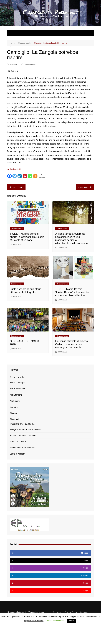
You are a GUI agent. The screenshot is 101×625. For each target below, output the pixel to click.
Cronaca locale (30, 65)
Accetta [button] (71, 621)
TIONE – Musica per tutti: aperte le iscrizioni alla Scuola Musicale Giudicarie (27, 236)
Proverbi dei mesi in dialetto (23, 435)
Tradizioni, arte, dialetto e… (22, 424)
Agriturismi (15, 401)
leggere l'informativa (33, 620)
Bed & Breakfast (17, 389)
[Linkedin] (19, 176)
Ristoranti (14, 413)
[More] (35, 176)
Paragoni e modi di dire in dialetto (25, 429)
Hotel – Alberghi (17, 383)
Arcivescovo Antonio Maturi (22, 448)
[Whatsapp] (30, 176)
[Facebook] (9, 176)
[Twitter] (14, 176)
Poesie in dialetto (18, 442)
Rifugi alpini (15, 419)
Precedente (16, 187)
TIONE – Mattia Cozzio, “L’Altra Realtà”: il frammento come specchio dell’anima (72, 292)
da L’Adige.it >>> (15, 169)
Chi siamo (56, 612)
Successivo (84, 187)
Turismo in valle (17, 377)
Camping (14, 407)
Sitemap (83, 612)
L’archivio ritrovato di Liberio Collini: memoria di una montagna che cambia (71, 344)
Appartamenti (16, 395)
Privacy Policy (71, 612)
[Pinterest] (25, 176)
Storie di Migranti (17, 454)
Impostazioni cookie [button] (55, 620)
